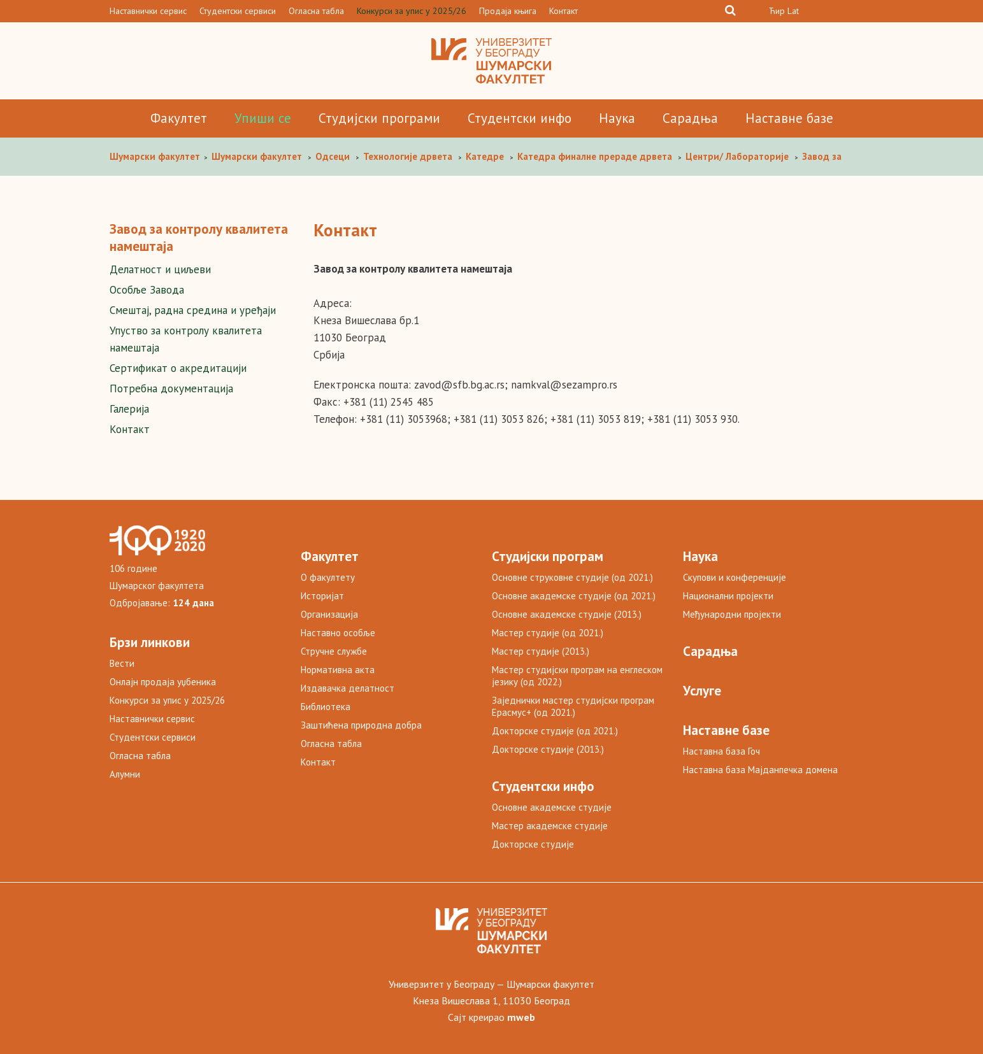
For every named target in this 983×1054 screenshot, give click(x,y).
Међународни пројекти (732, 614)
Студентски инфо (519, 118)
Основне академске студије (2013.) (567, 614)
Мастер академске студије (550, 826)
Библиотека (325, 707)
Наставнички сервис (148, 11)
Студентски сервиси (237, 11)
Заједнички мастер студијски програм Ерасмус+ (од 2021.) (573, 706)
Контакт (563, 11)
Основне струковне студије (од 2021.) (572, 577)
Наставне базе (789, 118)
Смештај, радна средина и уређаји (193, 310)
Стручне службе (334, 651)
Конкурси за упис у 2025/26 (411, 11)
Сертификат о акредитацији (178, 368)
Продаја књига (507, 11)
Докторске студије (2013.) (548, 749)
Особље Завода (147, 290)
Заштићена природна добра (361, 725)
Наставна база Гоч (721, 751)
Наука (617, 118)
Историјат (322, 596)
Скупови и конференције (734, 577)
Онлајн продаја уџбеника (163, 682)
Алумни (125, 774)
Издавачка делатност (347, 688)
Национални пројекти (728, 596)
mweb (521, 1017)
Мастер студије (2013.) (540, 651)
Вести (122, 663)
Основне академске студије (552, 807)
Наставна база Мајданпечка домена (760, 770)
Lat (793, 11)
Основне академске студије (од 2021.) (574, 596)
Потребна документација (171, 388)
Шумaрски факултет (156, 156)
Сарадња (690, 118)
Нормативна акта (338, 670)
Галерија (129, 409)
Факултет (178, 118)
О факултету (328, 577)
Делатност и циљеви (160, 269)
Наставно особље (338, 633)
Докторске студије (533, 844)
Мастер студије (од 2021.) (547, 633)
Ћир (776, 11)
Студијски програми (379, 118)
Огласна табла (316, 11)
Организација (329, 614)
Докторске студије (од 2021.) (555, 731)
